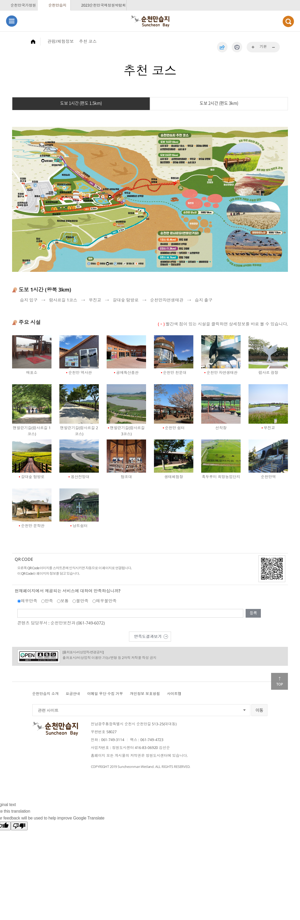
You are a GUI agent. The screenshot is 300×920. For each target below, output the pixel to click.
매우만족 (29, 601)
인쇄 (237, 47)
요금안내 (73, 693)
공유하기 (222, 47)
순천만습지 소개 (45, 693)
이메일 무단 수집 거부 (105, 693)
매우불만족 (106, 601)
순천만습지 (57, 5)
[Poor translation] (19, 826)
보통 (64, 601)
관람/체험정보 (60, 41)
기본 (263, 46)
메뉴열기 (11, 21)
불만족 (82, 601)
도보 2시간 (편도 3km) (219, 103)
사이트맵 (174, 693)
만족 (49, 601)
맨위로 (279, 681)
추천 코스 (88, 41)
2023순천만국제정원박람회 (103, 5)
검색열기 (288, 21)
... (253, 47)
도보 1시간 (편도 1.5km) (81, 103)
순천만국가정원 (23, 5)
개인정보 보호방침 (145, 693)
